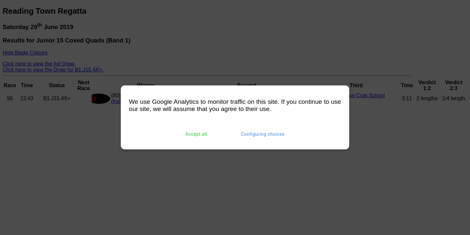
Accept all (196, 134)
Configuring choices (262, 134)
